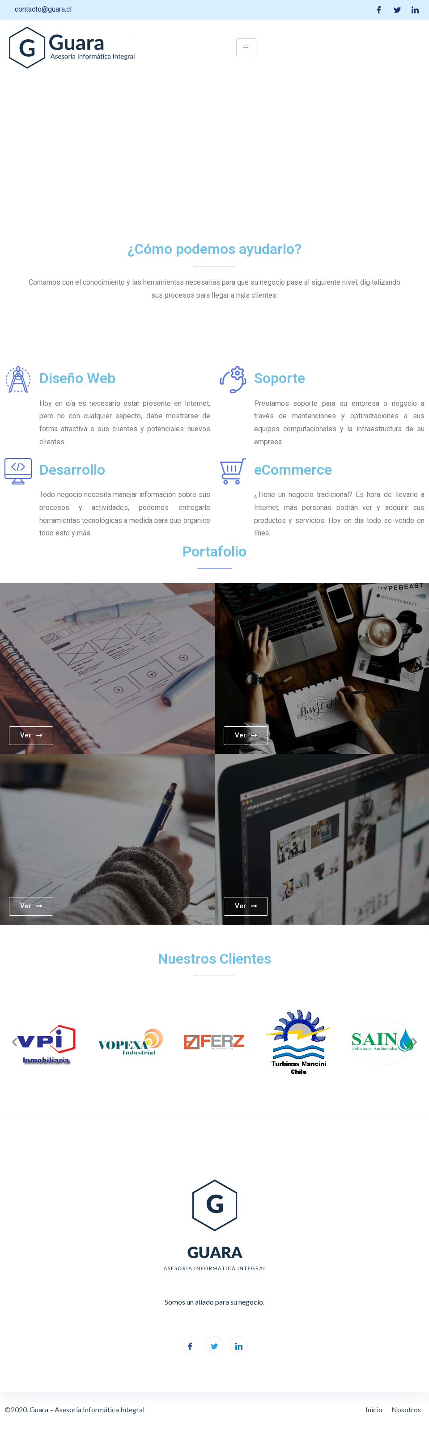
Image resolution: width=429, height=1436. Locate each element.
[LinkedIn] (415, 10)
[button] (14, 1042)
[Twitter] (397, 10)
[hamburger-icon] (246, 47)
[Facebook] (379, 10)
